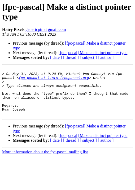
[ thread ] (71, 57)
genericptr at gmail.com (45, 29)
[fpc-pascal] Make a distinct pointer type (92, 52)
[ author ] (106, 57)
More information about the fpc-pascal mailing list (45, 161)
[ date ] (56, 57)
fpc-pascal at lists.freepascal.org (54, 80)
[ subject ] (88, 57)
